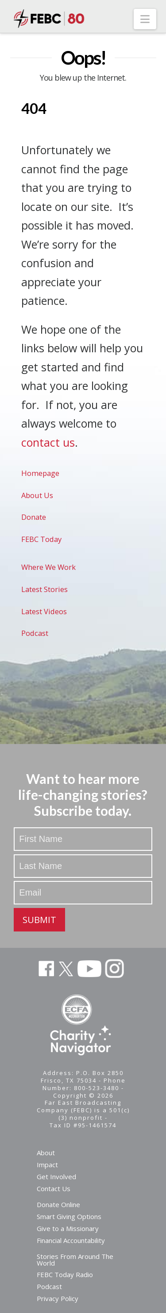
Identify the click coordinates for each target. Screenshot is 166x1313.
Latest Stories (44, 589)
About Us (37, 495)
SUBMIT (39, 920)
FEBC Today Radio (65, 1274)
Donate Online (58, 1204)
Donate (33, 517)
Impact (47, 1164)
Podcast (34, 633)
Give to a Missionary (68, 1228)
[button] (145, 19)
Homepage (40, 473)
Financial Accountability (71, 1240)
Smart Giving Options (69, 1216)
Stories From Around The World (75, 1259)
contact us (48, 442)
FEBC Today (41, 539)
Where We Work (48, 567)
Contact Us (53, 1188)
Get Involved (56, 1176)
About (46, 1152)
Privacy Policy (57, 1298)
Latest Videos (44, 611)
